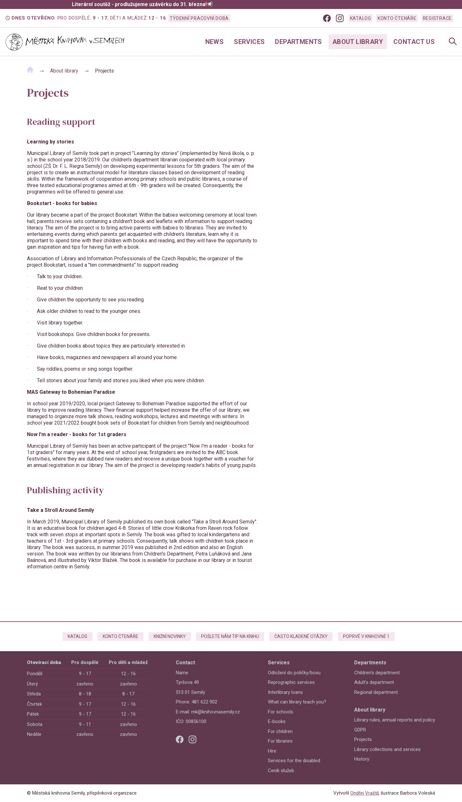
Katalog (360, 18)
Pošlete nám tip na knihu (230, 636)
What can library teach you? (297, 702)
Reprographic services (291, 682)
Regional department (376, 692)
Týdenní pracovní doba (199, 18)
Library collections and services (387, 749)
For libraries (280, 741)
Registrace (437, 18)
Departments (298, 42)
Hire (272, 751)
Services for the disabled (294, 760)
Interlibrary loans (285, 692)
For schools (280, 712)
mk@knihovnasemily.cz (215, 712)
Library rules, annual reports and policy (394, 720)
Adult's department (374, 682)
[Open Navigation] (453, 42)
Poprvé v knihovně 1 (366, 636)
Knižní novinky (170, 636)
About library (357, 42)
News (214, 42)
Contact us (414, 42)
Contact (185, 663)
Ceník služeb (281, 770)
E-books (277, 721)
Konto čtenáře (397, 18)
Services (249, 42)
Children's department (377, 673)
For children (280, 731)
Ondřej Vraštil (364, 793)
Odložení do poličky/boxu (294, 673)
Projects (363, 739)
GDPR (360, 730)
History (361, 759)
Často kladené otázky (301, 636)
